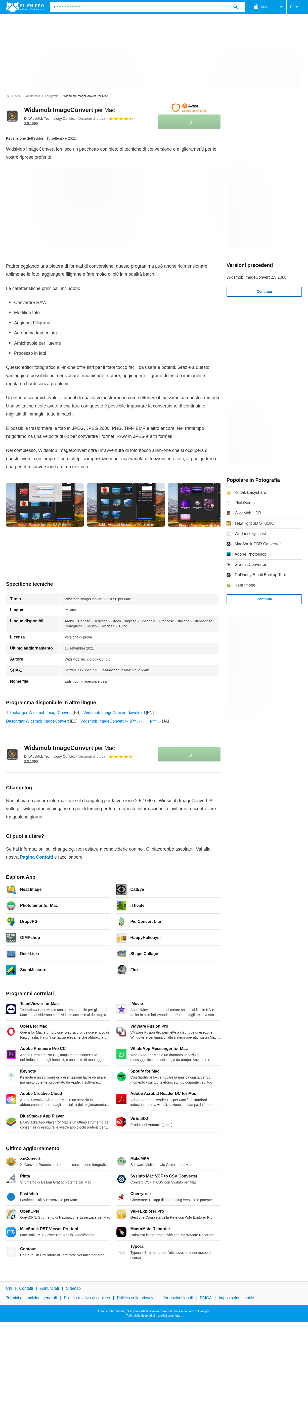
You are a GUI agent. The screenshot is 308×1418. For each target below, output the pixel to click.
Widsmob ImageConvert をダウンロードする (120, 721)
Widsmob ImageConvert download (114, 713)
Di (49, 118)
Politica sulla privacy (135, 1298)
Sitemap (73, 1288)
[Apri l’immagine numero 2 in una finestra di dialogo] (207, 505)
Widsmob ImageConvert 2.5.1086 (256, 277)
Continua (264, 291)
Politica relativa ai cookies (87, 1298)
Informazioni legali (176, 1298)
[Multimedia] (32, 96)
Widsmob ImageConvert (69, 109)
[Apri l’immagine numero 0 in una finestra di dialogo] (45, 505)
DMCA (206, 1298)
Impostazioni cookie (236, 1298)
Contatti (26, 1288)
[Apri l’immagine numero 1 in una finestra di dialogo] (126, 505)
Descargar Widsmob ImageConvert (37, 721)
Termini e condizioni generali (31, 1298)
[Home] (8, 96)
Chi (9, 1288)
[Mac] (18, 96)
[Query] (147, 7)
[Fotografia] (52, 96)
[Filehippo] (25, 7)
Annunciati (49, 1288)
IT (294, 7)
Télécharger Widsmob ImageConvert (39, 713)
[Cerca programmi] (236, 7)
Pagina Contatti (36, 857)
